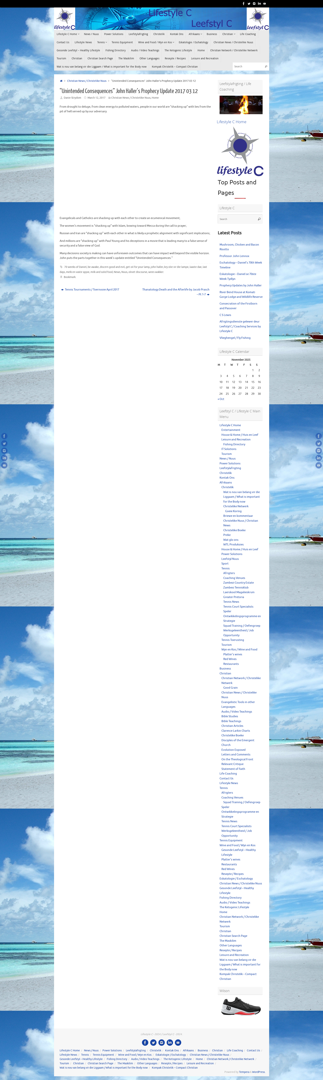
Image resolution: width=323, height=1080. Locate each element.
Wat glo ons (230, 540)
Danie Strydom (72, 97)
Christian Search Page (233, 936)
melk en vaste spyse (77, 272)
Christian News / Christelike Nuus (86, 81)
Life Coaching (228, 773)
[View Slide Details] (241, 105)
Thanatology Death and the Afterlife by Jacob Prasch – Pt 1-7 (175, 292)
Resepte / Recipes (232, 874)
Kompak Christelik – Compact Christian (175, 1067)
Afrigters (229, 573)
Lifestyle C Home (230, 425)
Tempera (244, 1072)
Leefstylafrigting (230, 468)
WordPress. (258, 1072)
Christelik (226, 473)
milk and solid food (102, 272)
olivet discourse (137, 272)
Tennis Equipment (231, 840)
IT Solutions (228, 449)
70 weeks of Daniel (75, 267)
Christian (225, 673)
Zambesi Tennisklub (236, 587)
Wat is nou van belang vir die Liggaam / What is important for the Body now (241, 497)
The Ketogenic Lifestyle (234, 907)
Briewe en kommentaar (238, 516)
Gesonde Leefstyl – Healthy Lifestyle (81, 1059)
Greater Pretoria (233, 597)
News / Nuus (228, 458)
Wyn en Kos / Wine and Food (239, 649)
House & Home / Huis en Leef (239, 435)
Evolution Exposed (233, 750)
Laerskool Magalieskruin (239, 592)
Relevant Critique (232, 764)
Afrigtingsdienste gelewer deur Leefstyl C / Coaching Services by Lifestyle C (240, 326)
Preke (227, 535)
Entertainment (230, 430)
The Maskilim (228, 941)
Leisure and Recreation (236, 439)
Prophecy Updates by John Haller (241, 285)
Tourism (226, 454)
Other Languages (231, 945)
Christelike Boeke (234, 530)
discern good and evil (112, 267)
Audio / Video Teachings (236, 712)
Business (225, 668)
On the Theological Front (237, 759)
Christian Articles (232, 726)
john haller (157, 267)
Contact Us (226, 778)
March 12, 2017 (96, 97)
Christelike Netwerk (236, 506)
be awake (93, 267)
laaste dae (196, 267)
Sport (225, 563)
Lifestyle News (229, 783)
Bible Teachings (231, 721)
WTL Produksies (233, 544)
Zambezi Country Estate (238, 583)
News (117, 272)
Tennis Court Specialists (238, 607)
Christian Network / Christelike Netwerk (230, 1059)
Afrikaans (226, 482)
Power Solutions (230, 463)
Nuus (124, 272)
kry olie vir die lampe (176, 267)
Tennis (225, 568)
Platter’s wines (232, 654)
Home (155, 97)
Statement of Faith (233, 769)
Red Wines (230, 659)
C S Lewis (225, 315)
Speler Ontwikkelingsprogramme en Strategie (242, 616)
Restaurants (231, 664)
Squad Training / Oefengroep (241, 626)
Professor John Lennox (234, 256)
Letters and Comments (235, 754)
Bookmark (70, 277)
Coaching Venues (234, 578)
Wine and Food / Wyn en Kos (237, 845)
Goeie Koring (233, 511)
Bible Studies (229, 716)
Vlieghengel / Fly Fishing (235, 338)
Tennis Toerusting (232, 640)
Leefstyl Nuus (230, 559)
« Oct (221, 399)
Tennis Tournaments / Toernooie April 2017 (90, 289)
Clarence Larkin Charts (235, 731)
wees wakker (155, 272)
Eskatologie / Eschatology (236, 878)
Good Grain (230, 688)
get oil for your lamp (138, 267)
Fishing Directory (234, 444)
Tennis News (231, 602)
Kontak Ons (227, 478)
